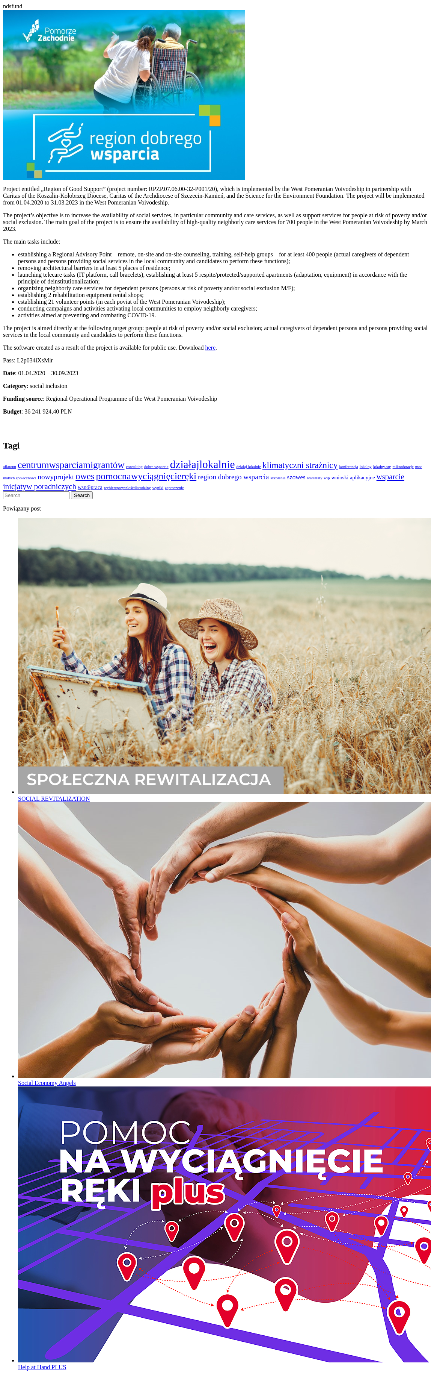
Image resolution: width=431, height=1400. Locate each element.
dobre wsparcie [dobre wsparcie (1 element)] (156, 467)
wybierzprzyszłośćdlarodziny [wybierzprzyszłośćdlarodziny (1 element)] (127, 488)
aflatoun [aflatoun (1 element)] (9, 467)
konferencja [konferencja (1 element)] (348, 467)
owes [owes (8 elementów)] (84, 476)
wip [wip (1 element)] (327, 478)
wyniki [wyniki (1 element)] (158, 488)
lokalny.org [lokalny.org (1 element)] (382, 467)
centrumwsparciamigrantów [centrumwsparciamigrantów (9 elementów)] (71, 464)
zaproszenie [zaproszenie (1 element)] (174, 488)
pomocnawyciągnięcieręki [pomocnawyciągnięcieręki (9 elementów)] (146, 476)
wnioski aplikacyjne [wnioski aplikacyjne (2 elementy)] (353, 477)
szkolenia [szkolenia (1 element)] (277, 478)
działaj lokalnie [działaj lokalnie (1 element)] (248, 467)
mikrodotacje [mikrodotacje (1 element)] (403, 467)
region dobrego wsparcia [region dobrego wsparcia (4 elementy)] (233, 477)
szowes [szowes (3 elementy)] (296, 477)
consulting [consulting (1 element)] (134, 467)
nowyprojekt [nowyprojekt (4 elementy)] (56, 477)
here (210, 347)
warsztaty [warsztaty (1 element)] (314, 478)
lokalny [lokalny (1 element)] (366, 467)
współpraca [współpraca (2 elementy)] (90, 487)
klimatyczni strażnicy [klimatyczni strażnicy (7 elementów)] (300, 465)
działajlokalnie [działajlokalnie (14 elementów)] (202, 464)
